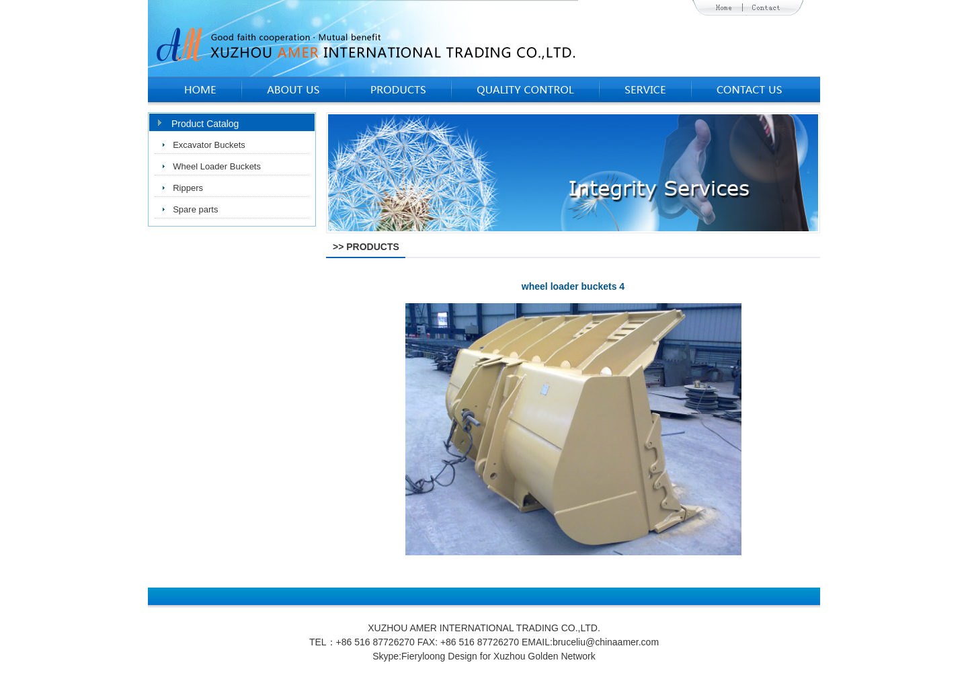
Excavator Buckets (209, 145)
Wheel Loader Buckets (217, 166)
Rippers (188, 188)
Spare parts (195, 209)
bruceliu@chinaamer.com (606, 642)
